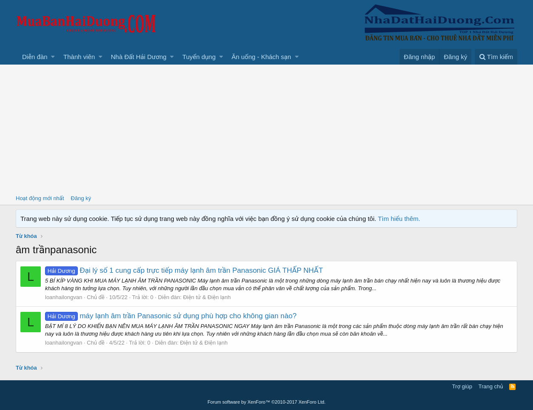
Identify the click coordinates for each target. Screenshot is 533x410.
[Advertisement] (266, 128)
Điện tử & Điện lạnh (207, 297)
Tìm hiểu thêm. (399, 218)
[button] (53, 57)
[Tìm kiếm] (496, 57)
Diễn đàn (35, 56)
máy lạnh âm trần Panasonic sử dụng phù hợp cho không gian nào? (171, 316)
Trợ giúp (462, 386)
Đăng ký (81, 198)
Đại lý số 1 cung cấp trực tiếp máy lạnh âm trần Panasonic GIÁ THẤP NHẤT (184, 270)
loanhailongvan (63, 297)
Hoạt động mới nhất (40, 198)
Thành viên (79, 56)
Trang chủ (491, 386)
